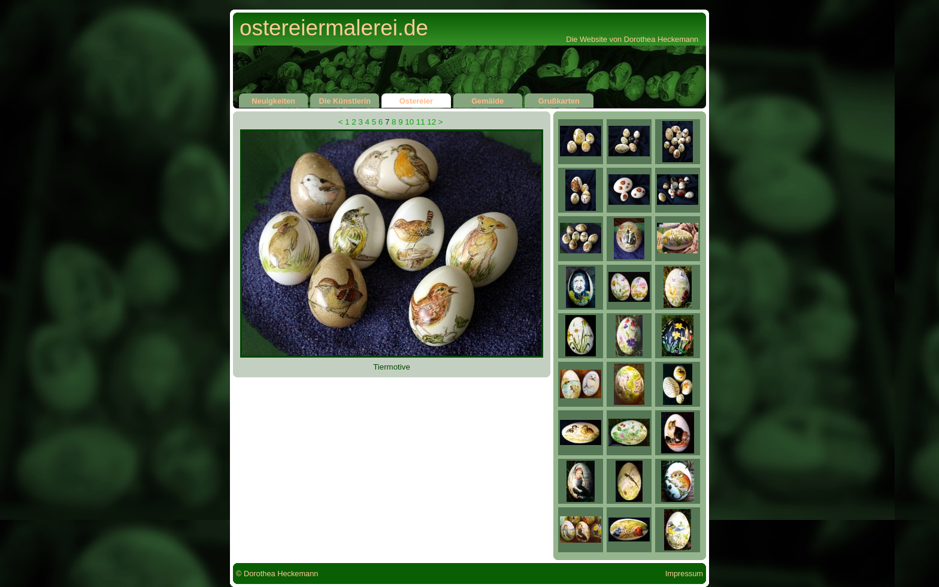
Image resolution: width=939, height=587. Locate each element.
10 (409, 121)
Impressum (684, 573)
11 (420, 121)
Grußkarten (559, 99)
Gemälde (487, 99)
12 (431, 121)
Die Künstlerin (344, 99)
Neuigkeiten (273, 99)
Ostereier (415, 99)
